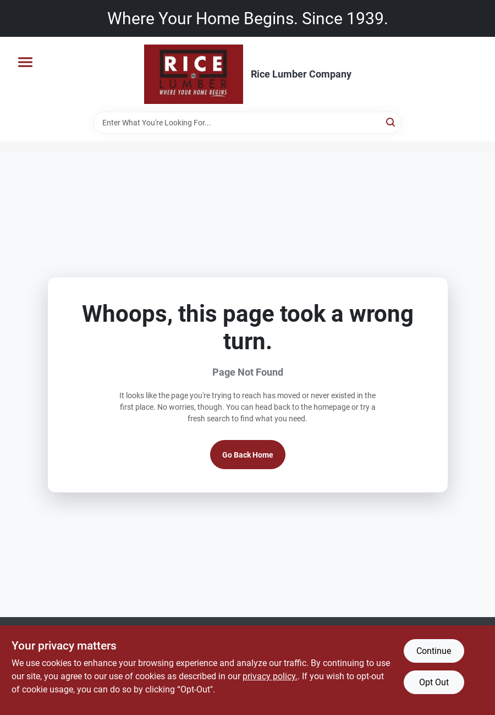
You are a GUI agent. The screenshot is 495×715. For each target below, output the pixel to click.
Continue (433, 651)
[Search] (391, 122)
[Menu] (25, 62)
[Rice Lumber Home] (193, 74)
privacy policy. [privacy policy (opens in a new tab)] (270, 676)
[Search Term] (248, 123)
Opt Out (434, 682)
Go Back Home (247, 454)
